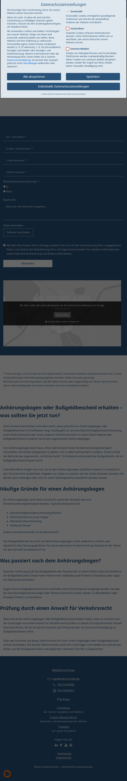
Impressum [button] (81, 94)
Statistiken (76, 28)
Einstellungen (30, 63)
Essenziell (75, 11)
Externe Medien (78, 48)
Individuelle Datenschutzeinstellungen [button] (63, 86)
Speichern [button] (93, 77)
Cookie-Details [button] (47, 94)
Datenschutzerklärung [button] (65, 94)
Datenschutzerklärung (19, 60)
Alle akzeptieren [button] (34, 77)
